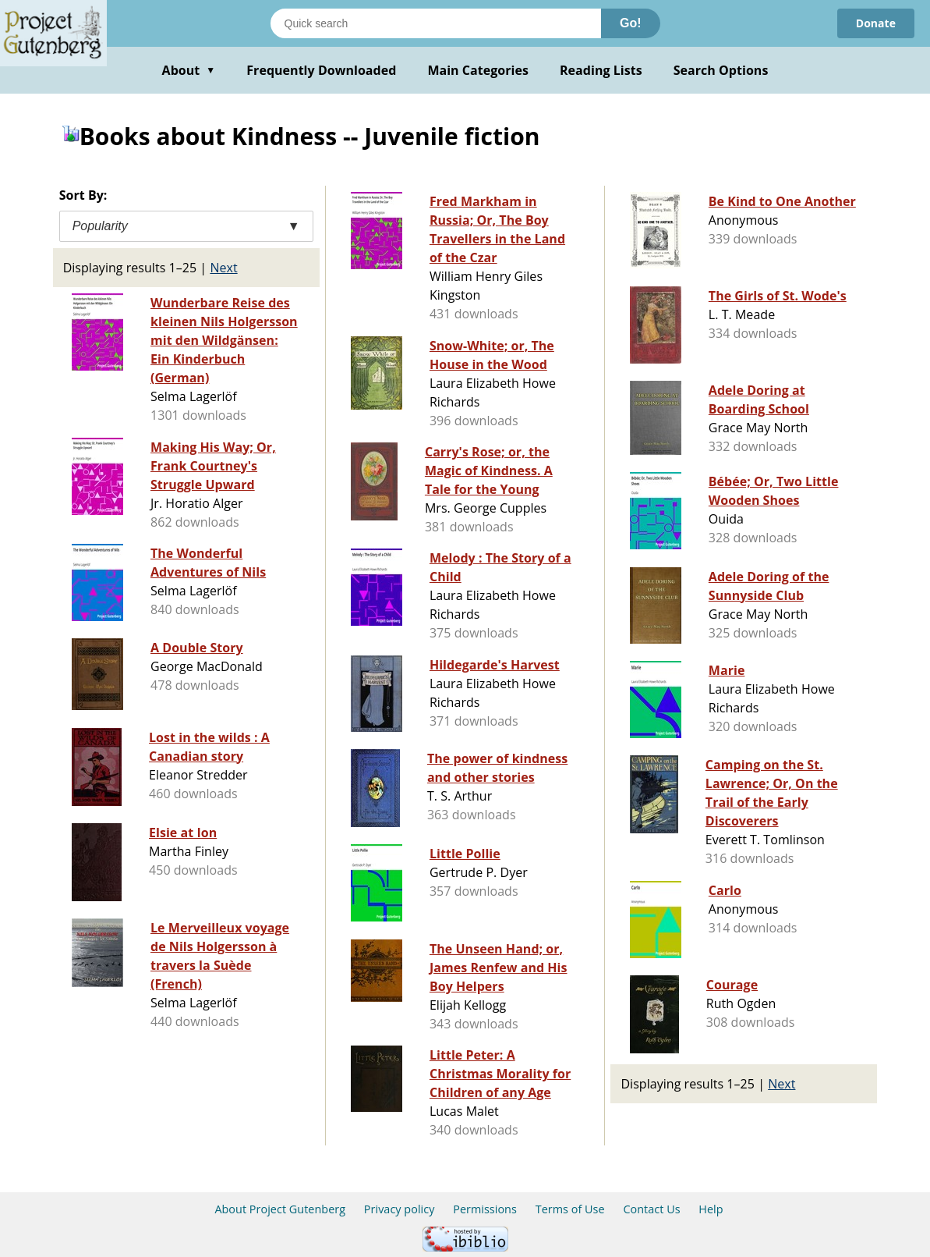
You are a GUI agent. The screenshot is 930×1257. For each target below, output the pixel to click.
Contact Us (651, 1209)
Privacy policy (399, 1209)
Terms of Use (570, 1209)
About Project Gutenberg (279, 1209)
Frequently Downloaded (321, 70)
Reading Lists (601, 70)
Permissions (485, 1209)
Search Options (721, 70)
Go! (631, 23)
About (189, 70)
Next (223, 267)
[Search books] (436, 23)
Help (710, 1209)
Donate (876, 23)
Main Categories (478, 70)
